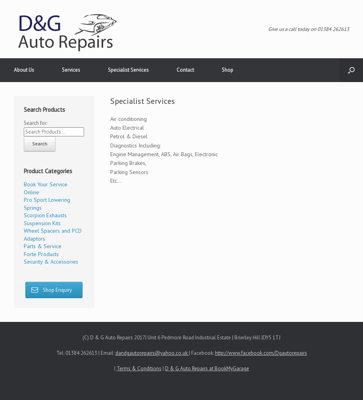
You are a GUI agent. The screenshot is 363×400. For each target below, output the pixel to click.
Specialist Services (128, 70)
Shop (227, 70)
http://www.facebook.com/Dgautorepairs (261, 353)
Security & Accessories (51, 261)
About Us (24, 70)
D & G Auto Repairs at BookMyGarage (207, 368)
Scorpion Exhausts (45, 215)
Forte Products (41, 254)
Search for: (35, 123)
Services (71, 70)
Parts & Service (42, 246)
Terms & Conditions (139, 368)
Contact (185, 70)
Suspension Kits (42, 223)
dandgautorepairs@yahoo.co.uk (152, 353)
